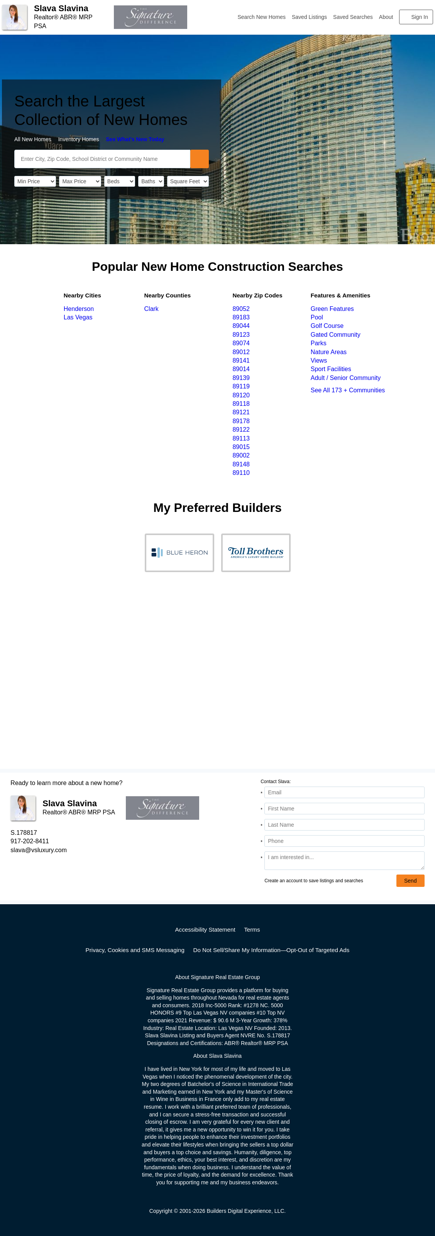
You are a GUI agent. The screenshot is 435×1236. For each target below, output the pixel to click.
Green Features (332, 309)
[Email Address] (344, 792)
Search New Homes (262, 17)
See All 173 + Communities (348, 390)
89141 (241, 360)
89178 (241, 421)
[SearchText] (102, 159)
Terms (252, 929)
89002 (241, 455)
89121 (241, 412)
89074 (241, 343)
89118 (241, 403)
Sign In (419, 17)
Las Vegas (78, 317)
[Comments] (344, 860)
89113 (241, 438)
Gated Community (336, 334)
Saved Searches (353, 17)
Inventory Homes (78, 139)
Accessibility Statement (205, 929)
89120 (241, 395)
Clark (151, 309)
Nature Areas (329, 352)
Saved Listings (309, 17)
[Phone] (344, 841)
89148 (241, 464)
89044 (241, 326)
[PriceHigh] (80, 181)
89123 (241, 334)
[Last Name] (344, 825)
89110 (241, 472)
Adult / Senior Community (346, 378)
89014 (241, 369)
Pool (317, 317)
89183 (241, 317)
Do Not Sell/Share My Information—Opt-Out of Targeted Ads (271, 950)
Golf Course (327, 326)
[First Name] (344, 808)
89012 (241, 352)
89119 (241, 386)
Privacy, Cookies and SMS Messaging (135, 950)
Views (319, 360)
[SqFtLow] (188, 181)
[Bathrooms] (151, 181)
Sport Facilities (331, 369)
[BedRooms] (119, 181)
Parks (319, 343)
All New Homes (32, 139)
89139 (241, 378)
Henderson (79, 309)
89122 (241, 429)
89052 (241, 309)
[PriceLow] (35, 181)
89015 (241, 447)
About (386, 17)
